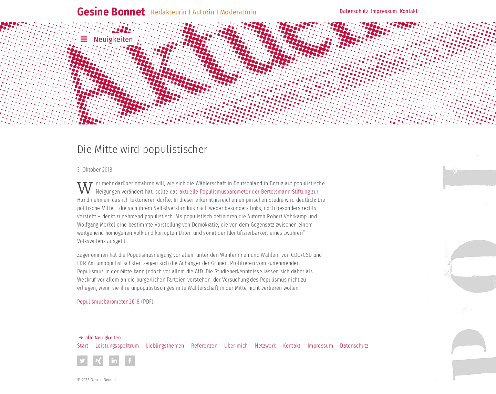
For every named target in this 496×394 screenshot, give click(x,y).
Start (83, 345)
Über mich (236, 345)
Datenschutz (354, 11)
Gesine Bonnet (111, 11)
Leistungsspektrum (117, 345)
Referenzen (204, 345)
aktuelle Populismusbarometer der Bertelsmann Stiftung (244, 191)
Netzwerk (265, 345)
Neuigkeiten (113, 39)
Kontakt (408, 11)
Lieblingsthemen (165, 345)
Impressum (384, 11)
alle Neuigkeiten (103, 338)
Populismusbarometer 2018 (108, 301)
